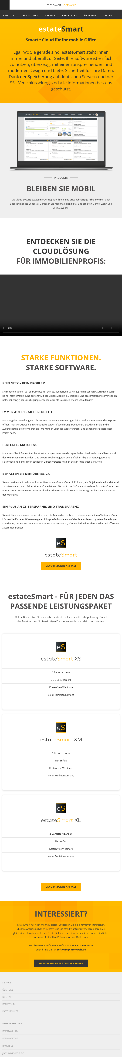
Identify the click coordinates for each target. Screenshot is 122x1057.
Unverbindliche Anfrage (61, 565)
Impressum (8, 1004)
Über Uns (90, 15)
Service (50, 15)
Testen (107, 15)
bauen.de (7, 1045)
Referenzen (69, 15)
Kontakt (7, 996)
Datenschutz (10, 1011)
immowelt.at (10, 1038)
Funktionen (30, 15)
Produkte (9, 15)
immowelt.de (10, 1030)
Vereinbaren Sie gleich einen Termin (61, 963)
